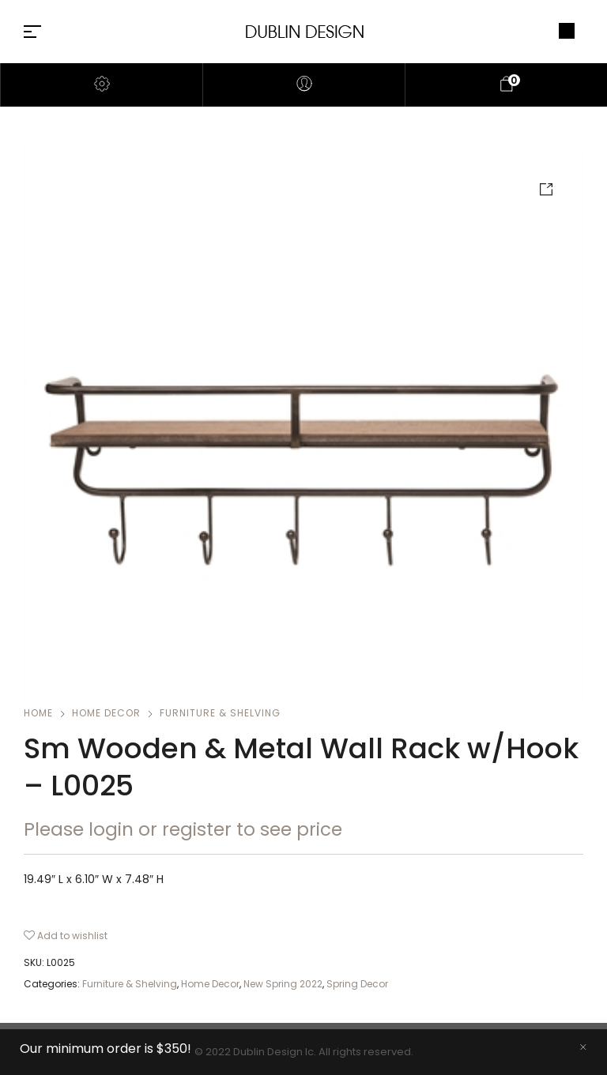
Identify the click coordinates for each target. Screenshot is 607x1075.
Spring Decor (357, 983)
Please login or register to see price (183, 829)
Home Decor (106, 713)
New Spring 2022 (282, 983)
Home (38, 713)
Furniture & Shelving (220, 713)
